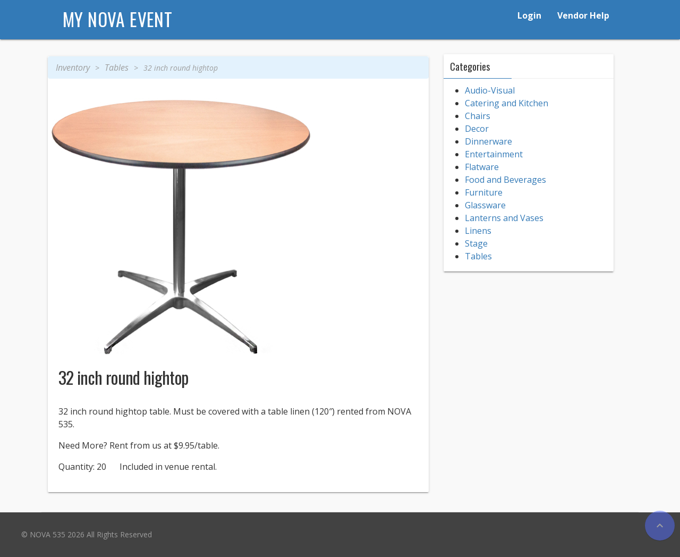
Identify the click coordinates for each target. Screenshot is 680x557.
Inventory (73, 67)
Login (529, 15)
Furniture (484, 192)
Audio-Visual (490, 90)
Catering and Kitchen (506, 103)
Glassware (485, 205)
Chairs (477, 116)
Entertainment (494, 154)
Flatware (482, 167)
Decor (477, 128)
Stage (476, 243)
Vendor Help (583, 15)
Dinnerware (488, 141)
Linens (478, 231)
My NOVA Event (117, 19)
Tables (117, 67)
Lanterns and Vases (504, 218)
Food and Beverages (505, 179)
